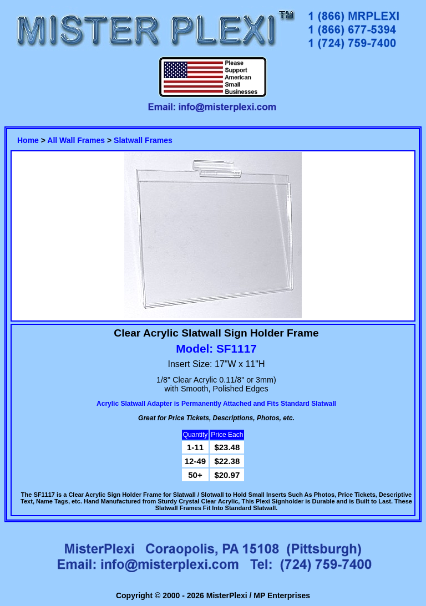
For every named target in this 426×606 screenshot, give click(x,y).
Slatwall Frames (143, 140)
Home (28, 140)
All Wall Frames (76, 140)
